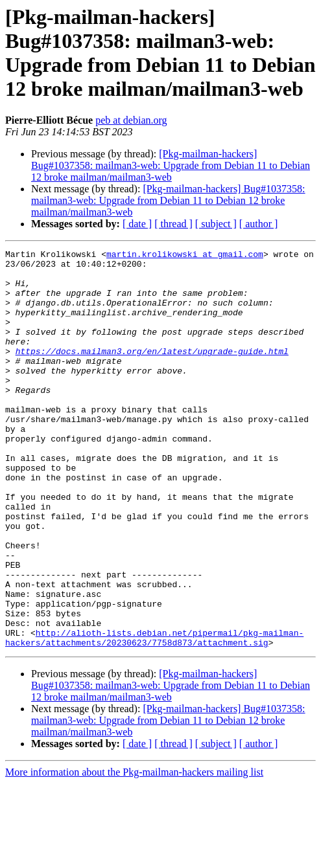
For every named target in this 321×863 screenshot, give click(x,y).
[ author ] (258, 223)
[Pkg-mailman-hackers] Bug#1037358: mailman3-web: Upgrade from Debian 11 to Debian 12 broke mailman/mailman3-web (170, 165)
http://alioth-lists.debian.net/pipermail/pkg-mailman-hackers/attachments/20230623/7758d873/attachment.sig (154, 716)
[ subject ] (216, 223)
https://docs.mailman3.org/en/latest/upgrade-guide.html (152, 372)
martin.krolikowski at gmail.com (184, 256)
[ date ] (137, 223)
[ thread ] (173, 223)
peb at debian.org (131, 120)
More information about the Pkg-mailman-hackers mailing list (134, 851)
